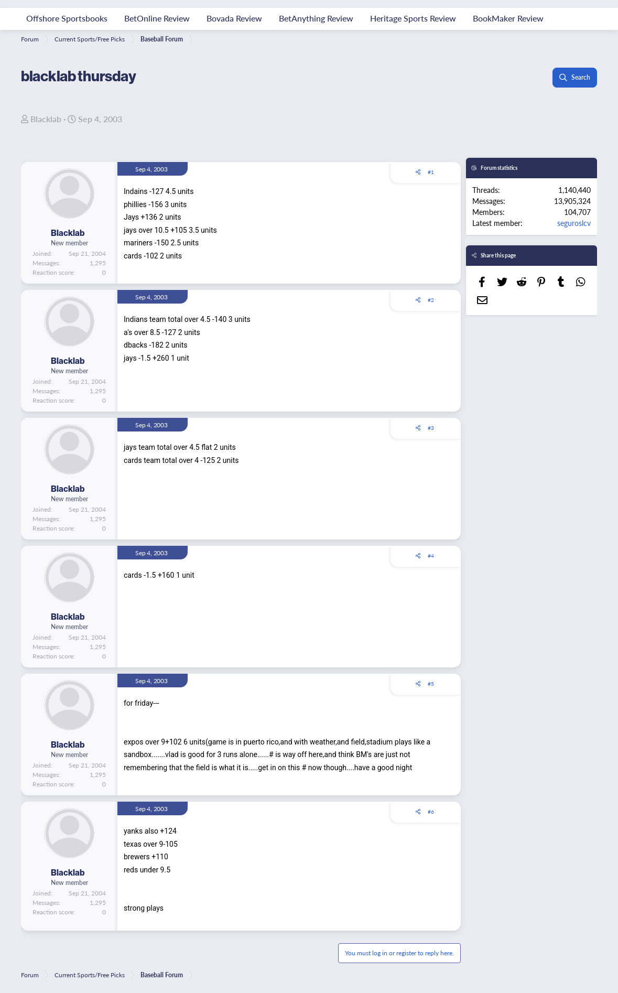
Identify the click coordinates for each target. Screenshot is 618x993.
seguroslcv (574, 223)
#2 (431, 300)
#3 (431, 427)
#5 (431, 683)
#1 (431, 172)
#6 (431, 811)
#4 (431, 555)
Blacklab (45, 119)
